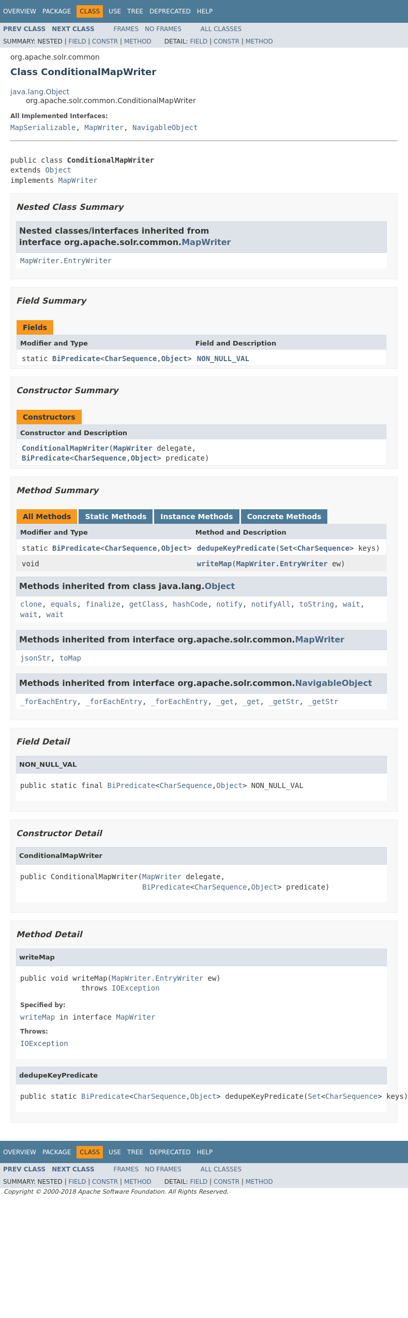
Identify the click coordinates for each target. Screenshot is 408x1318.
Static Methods (115, 516)
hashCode (190, 604)
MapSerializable (42, 127)
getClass (146, 604)
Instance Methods (196, 516)
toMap (70, 658)
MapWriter (104, 127)
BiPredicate (76, 358)
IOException (136, 988)
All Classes (221, 29)
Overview (19, 11)
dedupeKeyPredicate (236, 548)
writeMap (214, 564)
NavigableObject (165, 127)
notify (229, 604)
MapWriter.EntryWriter (66, 260)
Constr (105, 41)
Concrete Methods (284, 516)
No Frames (163, 29)
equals (64, 604)
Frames (126, 29)
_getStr (283, 701)
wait (351, 604)
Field (77, 41)
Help (205, 11)
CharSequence (130, 358)
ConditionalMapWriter (65, 448)
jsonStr (35, 658)
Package (56, 11)
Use (115, 11)
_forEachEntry (48, 701)
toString (316, 604)
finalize (102, 604)
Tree (135, 11)
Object (58, 170)
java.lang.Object (39, 92)
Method (138, 41)
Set (286, 548)
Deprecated (170, 11)
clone (31, 604)
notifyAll (271, 604)
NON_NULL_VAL (223, 358)
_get (225, 701)
